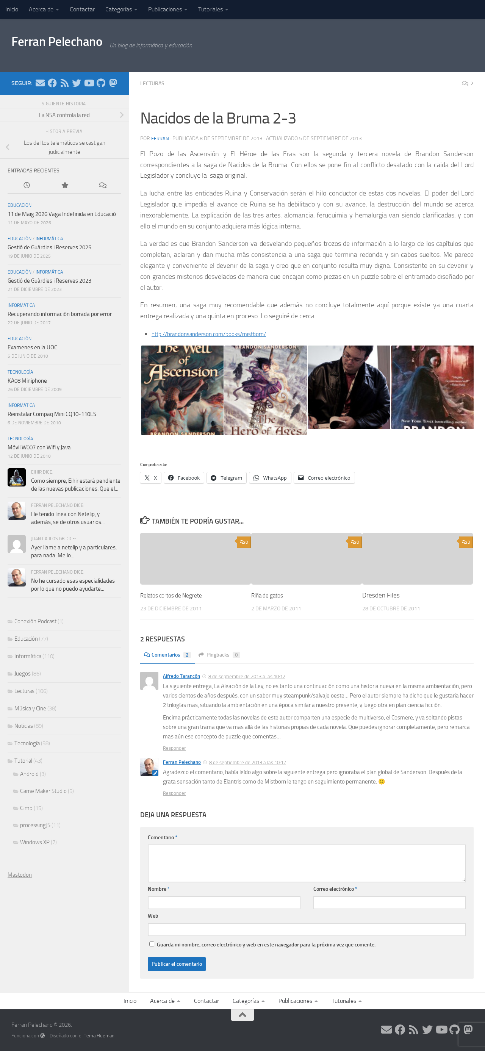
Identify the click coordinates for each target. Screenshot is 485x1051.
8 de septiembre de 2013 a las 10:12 (246, 676)
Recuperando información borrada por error (60, 314)
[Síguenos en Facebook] (52, 83)
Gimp (26, 808)
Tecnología (20, 372)
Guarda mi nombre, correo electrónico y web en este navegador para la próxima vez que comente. (266, 944)
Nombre (159, 888)
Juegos (22, 673)
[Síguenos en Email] (40, 83)
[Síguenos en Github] (100, 83)
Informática (49, 238)
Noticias (23, 726)
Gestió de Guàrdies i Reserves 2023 (49, 280)
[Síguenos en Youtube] (88, 83)
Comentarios (170, 654)
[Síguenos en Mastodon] (112, 83)
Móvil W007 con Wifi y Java (39, 447)
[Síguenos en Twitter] (76, 83)
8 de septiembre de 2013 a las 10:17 (247, 762)
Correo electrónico (335, 888)
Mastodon (20, 874)
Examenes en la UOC (32, 347)
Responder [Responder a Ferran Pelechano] (174, 793)
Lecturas (154, 83)
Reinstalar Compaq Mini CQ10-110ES (52, 414)
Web (153, 915)
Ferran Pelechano (69, 45)
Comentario (162, 837)
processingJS (35, 825)
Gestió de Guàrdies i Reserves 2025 (49, 247)
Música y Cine (30, 708)
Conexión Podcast (35, 621)
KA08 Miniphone (27, 380)
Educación (19, 205)
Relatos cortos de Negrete (175, 595)
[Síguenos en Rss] (64, 83)
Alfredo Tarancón (181, 676)
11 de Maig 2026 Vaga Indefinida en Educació (62, 214)
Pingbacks (227, 654)
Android (29, 774)
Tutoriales (210, 9)
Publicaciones (165, 9)
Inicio (11, 9)
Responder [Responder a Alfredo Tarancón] (174, 748)
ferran (160, 138)
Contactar (82, 9)
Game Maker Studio (43, 791)
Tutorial (23, 760)
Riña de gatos (269, 595)
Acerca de (41, 9)
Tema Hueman (99, 1035)
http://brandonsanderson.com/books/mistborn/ (219, 333)
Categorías (118, 9)
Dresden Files (381, 595)
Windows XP (35, 842)
